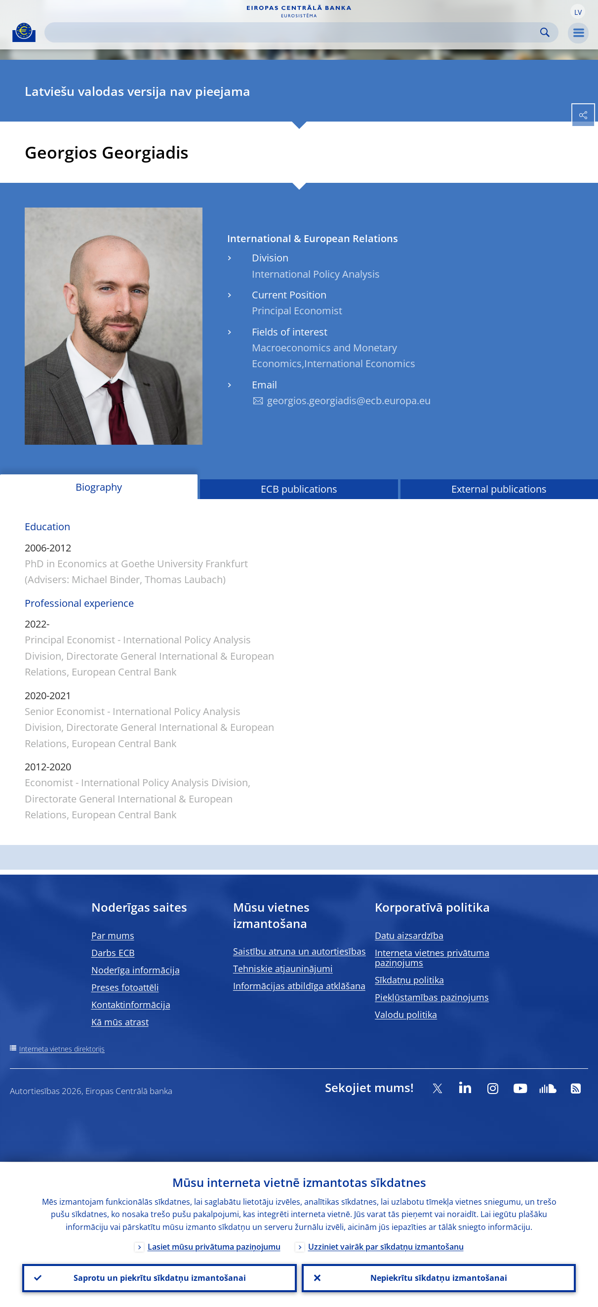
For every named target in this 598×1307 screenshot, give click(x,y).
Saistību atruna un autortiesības (299, 951)
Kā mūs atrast (120, 1022)
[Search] (293, 32)
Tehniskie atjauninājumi (283, 968)
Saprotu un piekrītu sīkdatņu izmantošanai (159, 1277)
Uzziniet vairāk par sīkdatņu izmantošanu (386, 1246)
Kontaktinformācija (130, 1005)
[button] (577, 11)
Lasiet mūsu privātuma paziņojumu (214, 1246)
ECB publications (299, 489)
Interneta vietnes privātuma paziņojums (432, 958)
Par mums (112, 935)
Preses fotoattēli (125, 987)
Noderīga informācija (135, 970)
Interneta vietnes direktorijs (62, 1049)
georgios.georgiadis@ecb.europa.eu (349, 400)
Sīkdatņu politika (409, 980)
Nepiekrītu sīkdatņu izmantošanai (438, 1277)
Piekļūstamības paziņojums (432, 997)
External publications (499, 489)
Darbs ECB (113, 953)
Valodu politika (406, 1014)
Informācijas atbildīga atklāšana (299, 986)
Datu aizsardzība (409, 935)
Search (545, 32)
